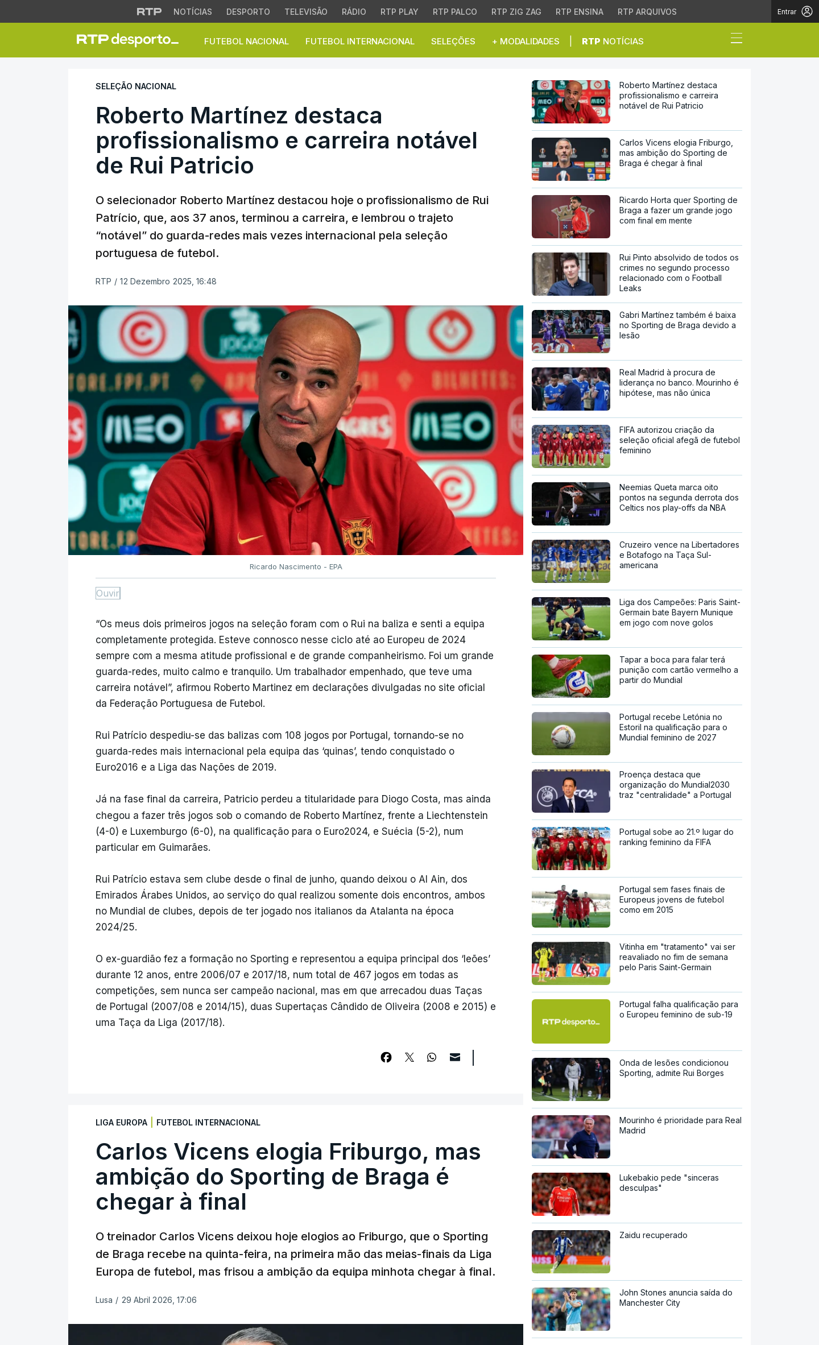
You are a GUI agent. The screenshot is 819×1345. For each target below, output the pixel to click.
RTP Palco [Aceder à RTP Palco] (455, 11)
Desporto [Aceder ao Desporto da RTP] (248, 11)
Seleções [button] (453, 41)
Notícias (613, 41)
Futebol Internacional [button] (360, 41)
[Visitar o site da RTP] (149, 11)
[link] (132, 39)
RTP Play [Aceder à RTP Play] (399, 11)
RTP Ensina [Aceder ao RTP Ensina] (579, 11)
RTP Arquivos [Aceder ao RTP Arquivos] (647, 11)
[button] (715, 41)
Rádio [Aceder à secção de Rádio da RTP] (354, 11)
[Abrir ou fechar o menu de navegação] (733, 40)
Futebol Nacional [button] (246, 41)
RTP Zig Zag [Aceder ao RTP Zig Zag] (516, 11)
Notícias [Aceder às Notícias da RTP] (192, 11)
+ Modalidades (526, 41)
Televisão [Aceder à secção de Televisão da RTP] (306, 11)
